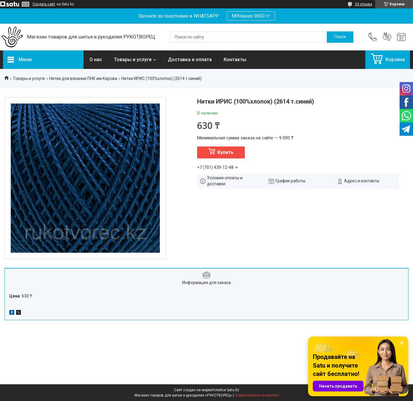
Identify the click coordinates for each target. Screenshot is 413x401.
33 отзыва (363, 4)
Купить (225, 152)
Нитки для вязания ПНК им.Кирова (83, 78)
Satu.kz (233, 390)
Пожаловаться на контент (257, 395)
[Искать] (340, 37)
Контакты (235, 59)
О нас (95, 59)
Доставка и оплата (190, 59)
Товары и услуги (132, 59)
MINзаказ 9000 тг (251, 16)
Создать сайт (44, 4)
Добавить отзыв (387, 37)
